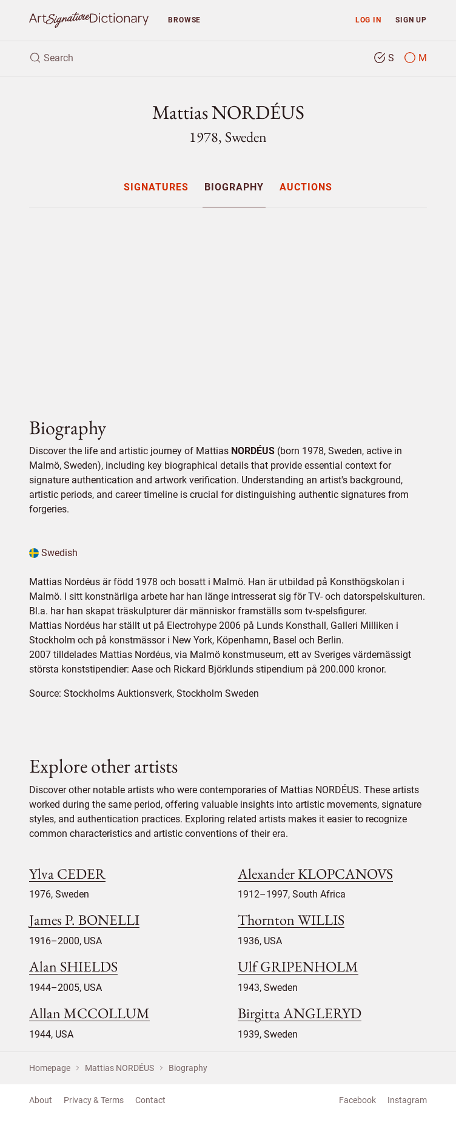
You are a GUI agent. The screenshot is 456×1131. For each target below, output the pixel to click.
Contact (150, 1100)
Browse (184, 19)
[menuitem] (155, 187)
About (40, 1100)
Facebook (357, 1100)
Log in (368, 19)
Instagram (407, 1100)
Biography (234, 188)
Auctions (306, 188)
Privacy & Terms (94, 1100)
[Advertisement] (228, 302)
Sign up (411, 19)
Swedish (53, 553)
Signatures (156, 188)
